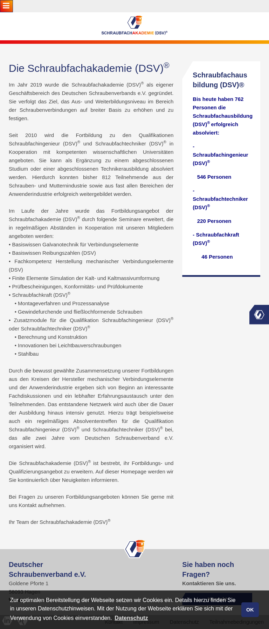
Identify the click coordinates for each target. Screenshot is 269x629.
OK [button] (250, 610)
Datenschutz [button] (131, 618)
